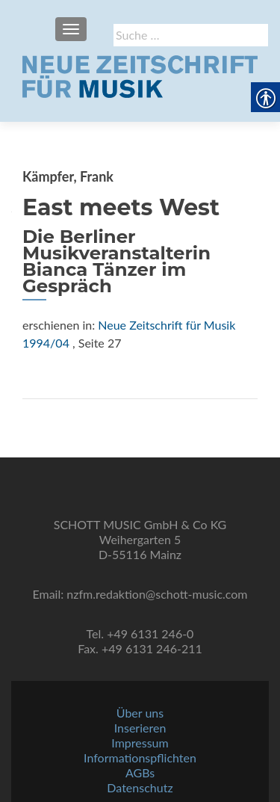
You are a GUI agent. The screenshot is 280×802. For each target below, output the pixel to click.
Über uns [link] (140, 713)
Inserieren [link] (140, 728)
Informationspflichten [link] (140, 757)
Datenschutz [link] (139, 787)
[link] (140, 75)
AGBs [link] (140, 772)
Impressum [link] (139, 742)
